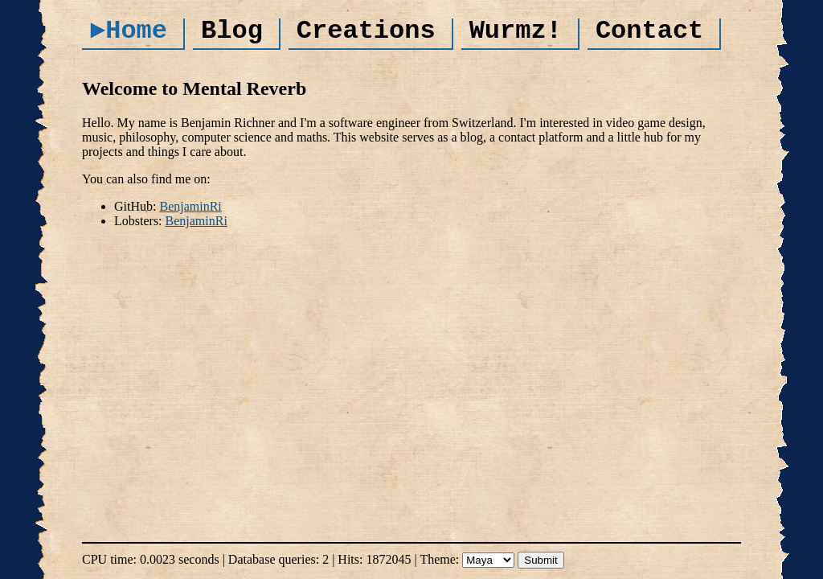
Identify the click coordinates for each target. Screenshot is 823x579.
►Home (128, 31)
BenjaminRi (190, 206)
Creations (366, 31)
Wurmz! (515, 31)
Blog (232, 31)
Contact (649, 31)
